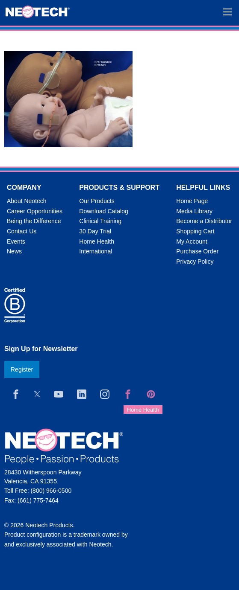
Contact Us (21, 231)
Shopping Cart (195, 231)
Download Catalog (103, 211)
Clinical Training (100, 221)
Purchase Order (197, 251)
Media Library (194, 211)
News (14, 251)
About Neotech (27, 201)
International (95, 251)
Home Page (192, 201)
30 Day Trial (95, 231)
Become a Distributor (204, 221)
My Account (191, 241)
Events (16, 241)
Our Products (96, 201)
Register (22, 369)
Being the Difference (34, 221)
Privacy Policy (194, 261)
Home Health (96, 241)
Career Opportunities (34, 211)
